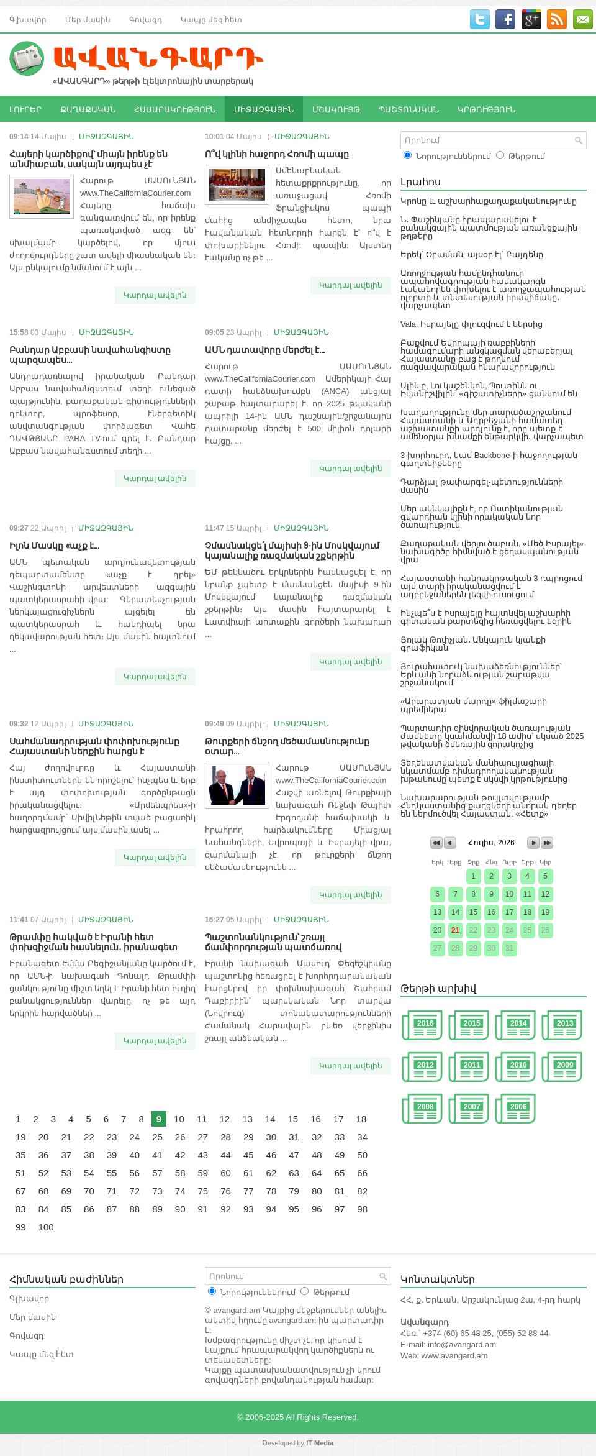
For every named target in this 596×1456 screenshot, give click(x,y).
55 (112, 1173)
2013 (565, 1023)
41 (157, 1155)
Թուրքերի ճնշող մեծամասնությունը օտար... (287, 745)
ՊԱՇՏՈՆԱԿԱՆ (409, 109)
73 (157, 1191)
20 (43, 1137)
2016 (425, 1023)
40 (134, 1155)
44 (225, 1155)
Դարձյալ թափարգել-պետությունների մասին (481, 486)
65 (340, 1173)
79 (294, 1191)
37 (66, 1155)
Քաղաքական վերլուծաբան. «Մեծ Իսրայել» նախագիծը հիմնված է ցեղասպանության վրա (492, 551)
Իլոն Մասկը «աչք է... (54, 544)
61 (248, 1173)
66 (362, 1173)
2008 (425, 1106)
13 (247, 1119)
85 (66, 1209)
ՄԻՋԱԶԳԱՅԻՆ (264, 109)
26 (180, 1137)
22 (89, 1137)
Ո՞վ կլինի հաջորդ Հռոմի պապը (277, 153)
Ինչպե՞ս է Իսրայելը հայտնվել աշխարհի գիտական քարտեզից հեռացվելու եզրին (486, 617)
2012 (425, 1065)
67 (21, 1191)
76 (225, 1191)
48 (317, 1155)
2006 (518, 1106)
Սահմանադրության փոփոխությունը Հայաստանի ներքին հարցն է (94, 745)
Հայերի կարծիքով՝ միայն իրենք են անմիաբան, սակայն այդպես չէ (88, 158)
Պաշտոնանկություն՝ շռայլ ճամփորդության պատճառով (273, 941)
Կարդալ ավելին (155, 295)
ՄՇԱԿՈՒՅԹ (336, 109)
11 (202, 1119)
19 (21, 1137)
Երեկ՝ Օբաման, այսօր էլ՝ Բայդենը (471, 254)
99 (21, 1227)
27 (203, 1137)
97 (340, 1209)
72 (134, 1191)
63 (294, 1173)
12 (224, 1119)
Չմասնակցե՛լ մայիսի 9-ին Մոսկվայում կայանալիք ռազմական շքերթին (292, 549)
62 (271, 1173)
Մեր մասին (88, 19)
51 (21, 1173)
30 (271, 1137)
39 (112, 1155)
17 (338, 1119)
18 (361, 1119)
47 (294, 1155)
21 (66, 1137)
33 (340, 1137)
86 (89, 1209)
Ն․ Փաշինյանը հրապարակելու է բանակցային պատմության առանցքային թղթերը (488, 227)
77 (248, 1191)
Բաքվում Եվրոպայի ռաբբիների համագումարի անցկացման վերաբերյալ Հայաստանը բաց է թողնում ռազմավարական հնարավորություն (486, 355)
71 (112, 1191)
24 (134, 1137)
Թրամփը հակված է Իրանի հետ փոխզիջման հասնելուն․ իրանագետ (93, 941)
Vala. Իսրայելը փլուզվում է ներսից (471, 324)
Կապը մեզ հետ (211, 19)
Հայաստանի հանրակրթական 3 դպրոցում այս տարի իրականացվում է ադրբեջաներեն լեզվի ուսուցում (491, 586)
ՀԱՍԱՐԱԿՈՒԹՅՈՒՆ (174, 109)
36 (43, 1155)
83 (21, 1209)
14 (270, 1119)
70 (89, 1191)
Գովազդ (145, 19)
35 (21, 1155)
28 (225, 1137)
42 (180, 1155)
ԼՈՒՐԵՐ (25, 109)
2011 (472, 1065)
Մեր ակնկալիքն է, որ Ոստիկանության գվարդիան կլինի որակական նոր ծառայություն (481, 516)
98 (362, 1209)
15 (293, 1119)
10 (179, 1119)
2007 (472, 1106)
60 (225, 1173)
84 (43, 1209)
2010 (518, 1065)
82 (362, 1191)
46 (271, 1155)
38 (89, 1155)
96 (317, 1209)
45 (248, 1155)
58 (180, 1173)
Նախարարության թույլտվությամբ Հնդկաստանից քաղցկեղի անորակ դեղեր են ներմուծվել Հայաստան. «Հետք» (488, 805)
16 (315, 1119)
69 (66, 1191)
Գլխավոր (28, 19)
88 (134, 1209)
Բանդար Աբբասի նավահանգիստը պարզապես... (90, 353)
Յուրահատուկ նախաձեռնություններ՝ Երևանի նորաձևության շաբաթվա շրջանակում (481, 674)
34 (362, 1137)
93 (248, 1209)
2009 (565, 1065)
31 (294, 1137)
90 (180, 1209)
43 (203, 1155)
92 (225, 1209)
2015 (472, 1023)
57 (157, 1173)
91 (203, 1209)
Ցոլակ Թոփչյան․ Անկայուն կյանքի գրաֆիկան (473, 643)
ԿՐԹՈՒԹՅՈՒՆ (486, 109)
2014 (518, 1023)
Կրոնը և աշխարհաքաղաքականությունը (488, 201)
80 (317, 1191)
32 (317, 1137)
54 (89, 1173)
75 (203, 1191)
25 (157, 1137)
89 (157, 1209)
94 (271, 1209)
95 (294, 1209)
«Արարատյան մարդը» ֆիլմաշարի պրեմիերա (473, 705)
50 (362, 1155)
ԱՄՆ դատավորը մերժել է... (265, 348)
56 (134, 1173)
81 (340, 1191)
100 (46, 1227)
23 (112, 1137)
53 (66, 1173)
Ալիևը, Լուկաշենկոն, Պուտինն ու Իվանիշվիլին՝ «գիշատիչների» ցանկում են (488, 389)
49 (340, 1155)
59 (203, 1173)
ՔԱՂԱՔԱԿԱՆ (87, 109)
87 (112, 1209)
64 (317, 1173)
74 (180, 1191)
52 (43, 1173)
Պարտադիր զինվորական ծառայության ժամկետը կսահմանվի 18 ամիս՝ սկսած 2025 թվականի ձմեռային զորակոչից (492, 736)
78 (271, 1191)
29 (248, 1137)
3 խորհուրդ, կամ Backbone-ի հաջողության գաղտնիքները (488, 459)
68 (43, 1191)
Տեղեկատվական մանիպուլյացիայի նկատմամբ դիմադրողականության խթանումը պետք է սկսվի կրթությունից (483, 771)
